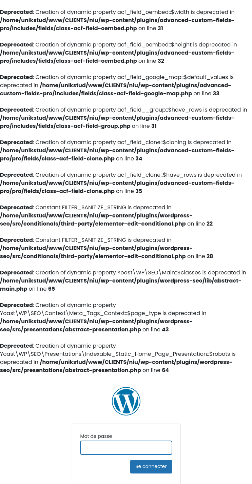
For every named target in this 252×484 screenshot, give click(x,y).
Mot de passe (96, 436)
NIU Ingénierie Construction (126, 401)
